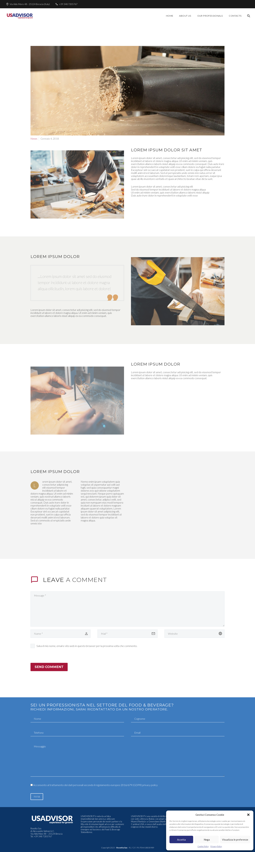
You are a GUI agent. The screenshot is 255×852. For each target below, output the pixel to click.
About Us (185, 15)
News (34, 138)
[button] (248, 814)
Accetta (181, 839)
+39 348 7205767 (68, 4)
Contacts (235, 15)
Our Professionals (210, 15)
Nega (207, 839)
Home (169, 15)
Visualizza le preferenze (235, 839)
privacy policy (150, 785)
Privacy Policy (216, 846)
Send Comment (49, 667)
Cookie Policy (203, 846)
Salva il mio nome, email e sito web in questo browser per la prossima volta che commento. (86, 645)
